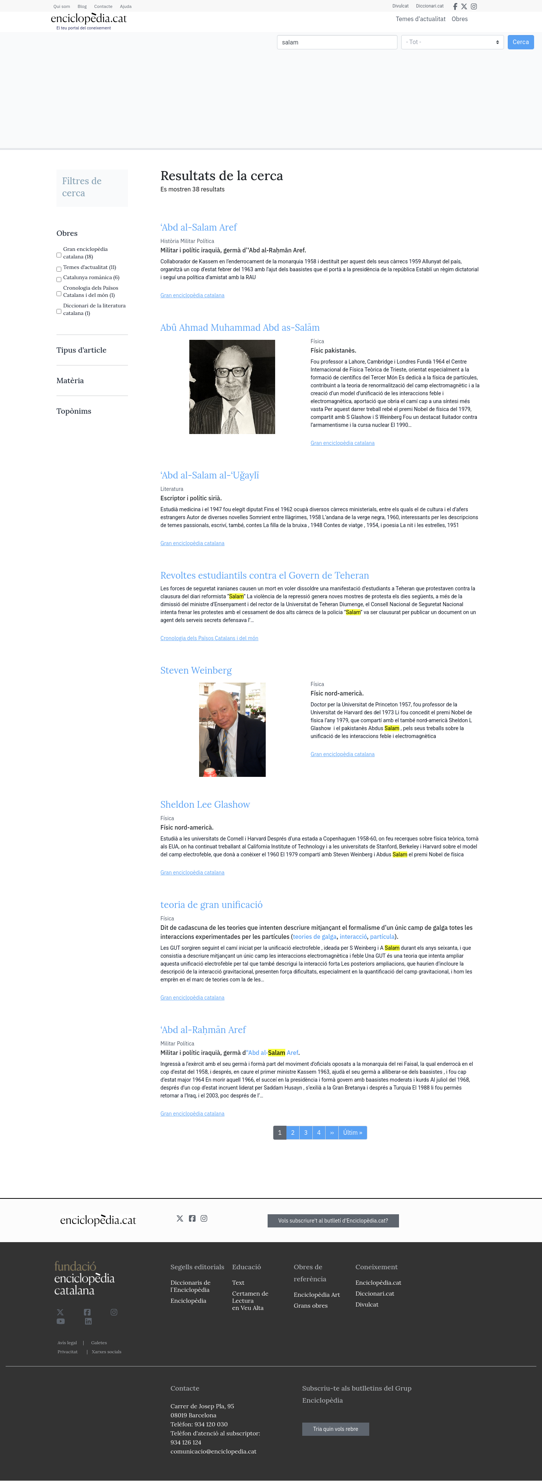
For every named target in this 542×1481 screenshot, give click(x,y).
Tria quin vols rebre (335, 1429)
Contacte (103, 6)
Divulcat (401, 6)
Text (238, 1282)
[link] (92, 233)
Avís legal (67, 1342)
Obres (460, 18)
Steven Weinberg (195, 670)
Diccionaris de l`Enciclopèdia (190, 1286)
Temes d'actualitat (421, 18)
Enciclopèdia (188, 1300)
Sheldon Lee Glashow (205, 804)
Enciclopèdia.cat (378, 1282)
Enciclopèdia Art (317, 1294)
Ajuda (126, 6)
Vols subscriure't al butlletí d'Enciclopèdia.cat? (333, 1220)
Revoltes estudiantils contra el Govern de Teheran (264, 575)
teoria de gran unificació (211, 905)
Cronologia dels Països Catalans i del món (209, 638)
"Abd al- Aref (272, 1052)
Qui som (61, 6)
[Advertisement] (136, 89)
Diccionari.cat (430, 6)
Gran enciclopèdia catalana (192, 295)
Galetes (99, 1342)
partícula (382, 936)
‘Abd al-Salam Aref (198, 227)
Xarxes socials (106, 1351)
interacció (353, 936)
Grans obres (311, 1305)
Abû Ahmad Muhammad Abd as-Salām (240, 327)
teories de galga (314, 936)
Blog (82, 6)
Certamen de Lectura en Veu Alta (250, 1300)
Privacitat (68, 1351)
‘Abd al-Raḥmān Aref (203, 1030)
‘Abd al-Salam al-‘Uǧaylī (209, 475)
